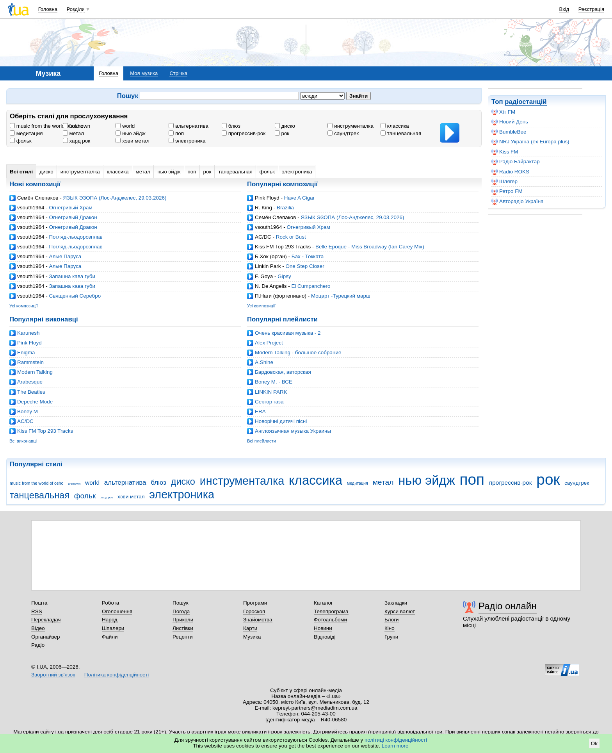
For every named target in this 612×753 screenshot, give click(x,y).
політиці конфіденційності (396, 740)
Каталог (323, 603)
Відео (38, 628)
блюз (231, 126)
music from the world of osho (47, 126)
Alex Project (269, 343)
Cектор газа (269, 402)
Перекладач (45, 620)
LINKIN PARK (271, 392)
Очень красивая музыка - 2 (288, 333)
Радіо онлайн (508, 606)
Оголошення (117, 611)
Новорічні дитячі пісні (281, 421)
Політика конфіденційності (116, 675)
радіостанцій (525, 101)
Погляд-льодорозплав (75, 237)
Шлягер (504, 181)
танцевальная (401, 133)
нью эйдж (130, 133)
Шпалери (113, 628)
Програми (255, 603)
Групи (391, 637)
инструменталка (350, 126)
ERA (260, 411)
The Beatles (31, 392)
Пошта (39, 603)
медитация (26, 133)
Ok (594, 743)
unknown (77, 126)
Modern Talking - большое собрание (298, 352)
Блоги (391, 620)
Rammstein (30, 362)
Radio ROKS (510, 172)
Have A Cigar (299, 198)
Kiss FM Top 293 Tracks (283, 247)
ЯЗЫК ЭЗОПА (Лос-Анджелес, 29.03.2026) (114, 198)
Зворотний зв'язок (53, 675)
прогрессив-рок (243, 133)
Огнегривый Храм (70, 208)
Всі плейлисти (261, 441)
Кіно (389, 628)
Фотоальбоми (330, 620)
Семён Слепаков (37, 198)
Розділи (76, 9)
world (125, 126)
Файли (110, 637)
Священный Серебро (75, 296)
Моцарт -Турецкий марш (340, 296)
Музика (252, 637)
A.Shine (264, 362)
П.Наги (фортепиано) (280, 296)
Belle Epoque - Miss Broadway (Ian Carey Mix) (369, 247)
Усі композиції (23, 305)
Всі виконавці (23, 441)
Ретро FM (507, 191)
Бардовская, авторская (283, 372)
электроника (187, 141)
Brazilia (285, 208)
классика (395, 126)
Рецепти (183, 637)
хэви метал (132, 141)
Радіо (37, 645)
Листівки (183, 628)
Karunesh (28, 333)
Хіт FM (503, 112)
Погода (181, 611)
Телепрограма (331, 611)
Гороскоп (254, 611)
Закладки (395, 603)
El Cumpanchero (310, 286)
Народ (109, 620)
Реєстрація (591, 9)
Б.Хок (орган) (271, 256)
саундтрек (343, 133)
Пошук (181, 603)
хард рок (76, 141)
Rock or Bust (291, 237)
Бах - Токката (308, 256)
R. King (263, 208)
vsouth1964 (30, 208)
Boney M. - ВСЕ (273, 382)
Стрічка (178, 73)
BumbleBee (508, 132)
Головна (47, 9)
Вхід (564, 9)
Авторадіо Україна (517, 201)
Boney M (27, 411)
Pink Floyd (267, 198)
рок (282, 133)
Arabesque (30, 382)
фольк (21, 141)
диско (285, 126)
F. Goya (264, 276)
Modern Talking (35, 372)
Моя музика (144, 73)
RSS (36, 611)
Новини (323, 628)
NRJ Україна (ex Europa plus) (530, 142)
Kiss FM (504, 152)
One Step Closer (304, 266)
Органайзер (45, 637)
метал (73, 133)
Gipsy (284, 276)
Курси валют (399, 611)
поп (176, 133)
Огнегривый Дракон (73, 217)
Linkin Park (268, 266)
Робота (110, 603)
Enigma (26, 352)
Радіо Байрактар (515, 162)
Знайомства (257, 620)
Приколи (183, 620)
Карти (250, 628)
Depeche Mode (35, 402)
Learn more (395, 746)
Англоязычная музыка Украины (293, 431)
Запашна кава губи (72, 276)
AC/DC (263, 237)
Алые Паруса (65, 256)
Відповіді (325, 637)
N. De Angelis (270, 286)
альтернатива (188, 126)
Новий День (509, 122)
